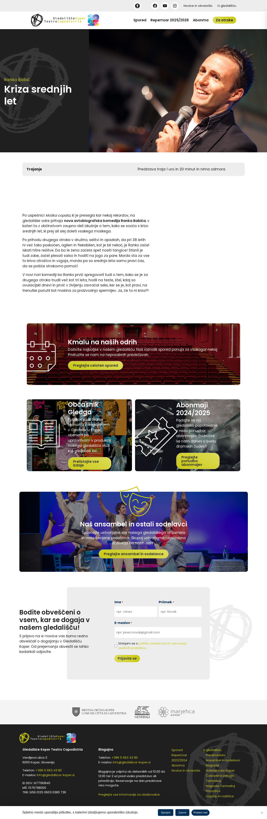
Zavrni (182, 812)
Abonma (201, 20)
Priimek (166, 602)
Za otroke (224, 20)
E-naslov (123, 622)
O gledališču (226, 5)
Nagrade (212, 765)
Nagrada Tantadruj (220, 786)
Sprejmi (165, 812)
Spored (139, 20)
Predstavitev (215, 755)
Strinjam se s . (152, 645)
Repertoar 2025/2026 (169, 20)
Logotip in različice (220, 796)
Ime (118, 602)
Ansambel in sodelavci (223, 760)
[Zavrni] (262, 813)
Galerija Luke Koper (220, 770)
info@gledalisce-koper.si (56, 775)
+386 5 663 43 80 (49, 770)
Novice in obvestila (198, 5)
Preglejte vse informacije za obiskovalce (129, 794)
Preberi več (201, 812)
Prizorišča (213, 791)
